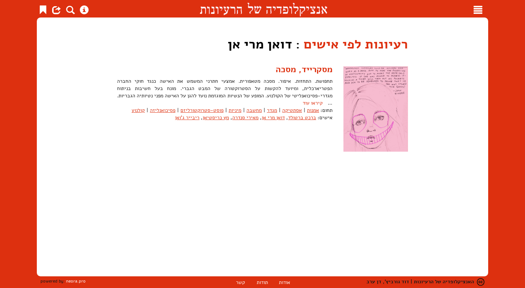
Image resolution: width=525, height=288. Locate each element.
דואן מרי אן (273, 117)
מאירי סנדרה (245, 117)
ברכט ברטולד (302, 117)
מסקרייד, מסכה (304, 69)
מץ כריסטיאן (216, 117)
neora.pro (76, 281)
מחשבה (254, 110)
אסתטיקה (292, 110)
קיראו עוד (313, 103)
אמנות (313, 110)
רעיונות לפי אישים (356, 44)
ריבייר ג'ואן (187, 117)
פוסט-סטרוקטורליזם (201, 110)
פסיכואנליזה (162, 110)
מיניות (235, 110)
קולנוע (138, 110)
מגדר (272, 110)
